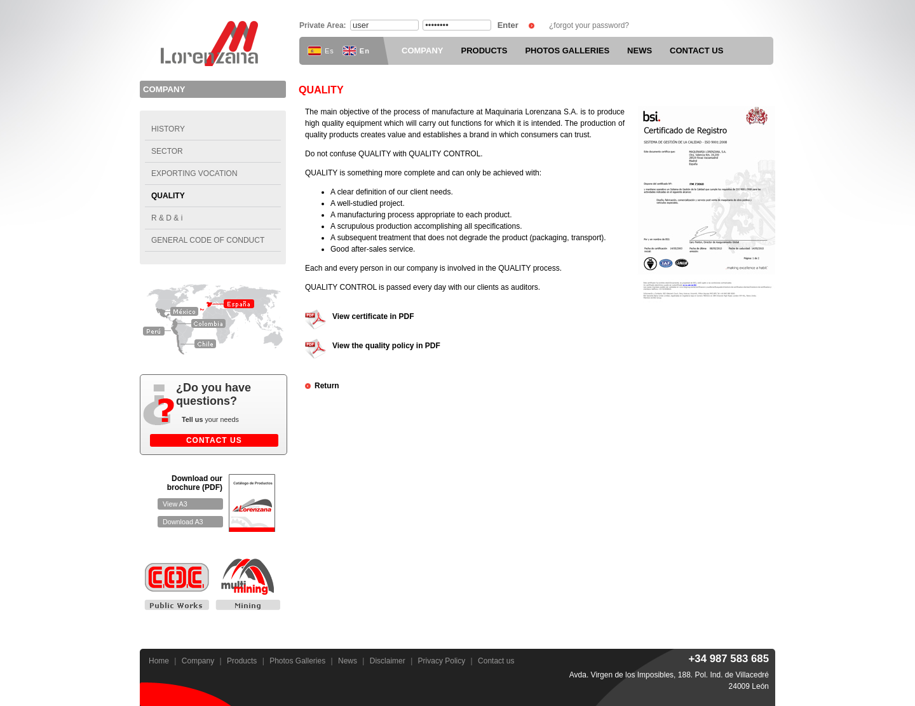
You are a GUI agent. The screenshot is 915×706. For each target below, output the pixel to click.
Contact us (496, 660)
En (356, 51)
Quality (168, 195)
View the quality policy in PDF (386, 345)
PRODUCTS (484, 50)
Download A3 (183, 522)
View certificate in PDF (373, 316)
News (347, 660)
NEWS (639, 50)
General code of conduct (207, 240)
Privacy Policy (442, 660)
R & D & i (166, 218)
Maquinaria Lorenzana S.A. (213, 43)
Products (242, 660)
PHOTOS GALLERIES (567, 50)
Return (327, 385)
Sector (167, 151)
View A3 (175, 504)
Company (198, 660)
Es (321, 51)
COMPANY (422, 50)
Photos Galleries (297, 660)
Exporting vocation (194, 173)
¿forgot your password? (589, 25)
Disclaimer (387, 660)
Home (159, 660)
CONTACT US (696, 50)
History (168, 129)
